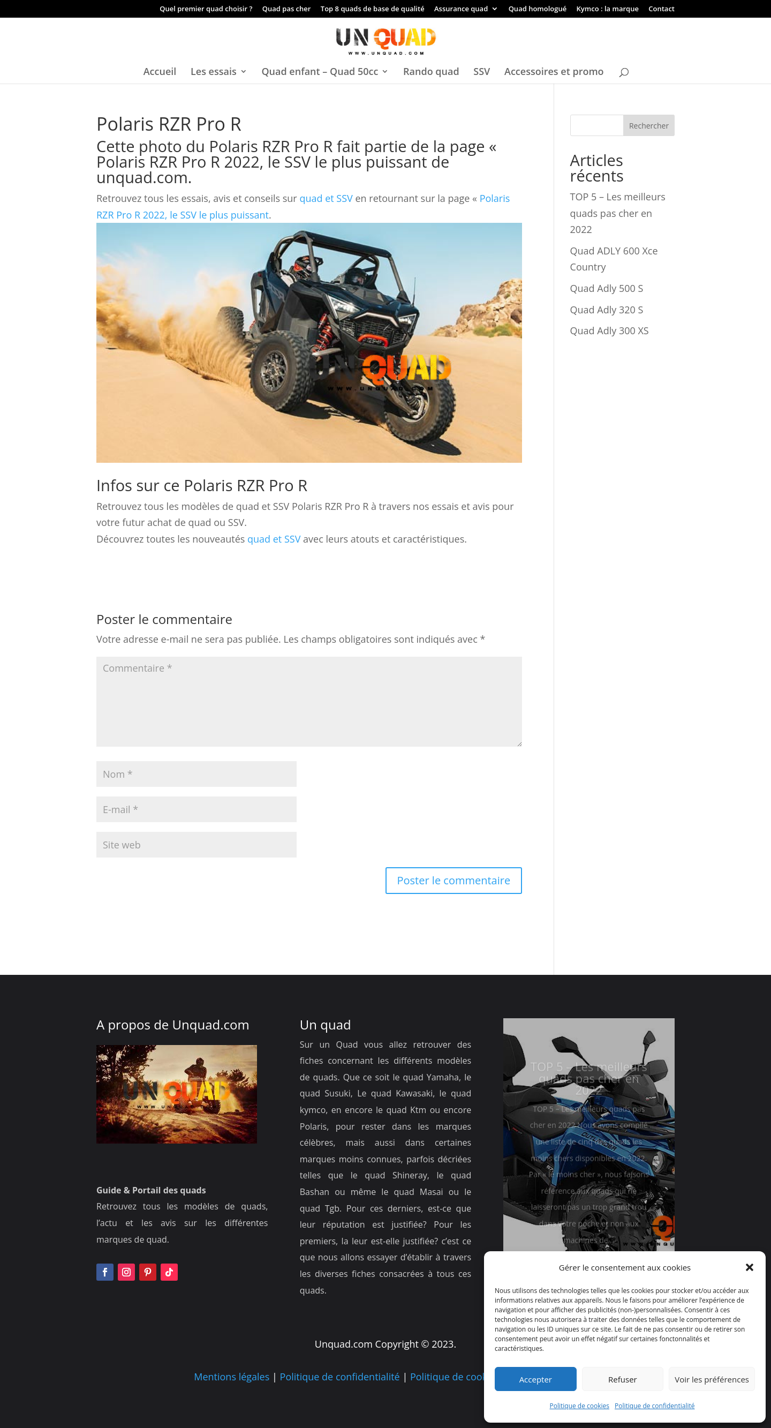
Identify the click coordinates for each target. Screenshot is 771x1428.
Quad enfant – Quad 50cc (319, 72)
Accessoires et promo (554, 72)
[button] (749, 1267)
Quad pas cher (286, 9)
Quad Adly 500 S (607, 288)
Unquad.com (211, 1024)
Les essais (214, 72)
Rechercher (649, 126)
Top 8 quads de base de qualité (373, 9)
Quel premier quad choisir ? (206, 9)
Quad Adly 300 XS (609, 330)
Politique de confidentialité (654, 1405)
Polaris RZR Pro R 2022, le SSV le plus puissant (261, 161)
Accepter (535, 1379)
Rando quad (431, 72)
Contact (661, 9)
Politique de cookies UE (462, 1376)
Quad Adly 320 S (607, 309)
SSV (481, 72)
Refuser (622, 1379)
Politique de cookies (580, 1405)
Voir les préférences (712, 1379)
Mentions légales (231, 1376)
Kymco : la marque (608, 9)
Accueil (160, 72)
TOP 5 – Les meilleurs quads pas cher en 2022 (618, 213)
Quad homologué (538, 9)
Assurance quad (461, 9)
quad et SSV (325, 198)
